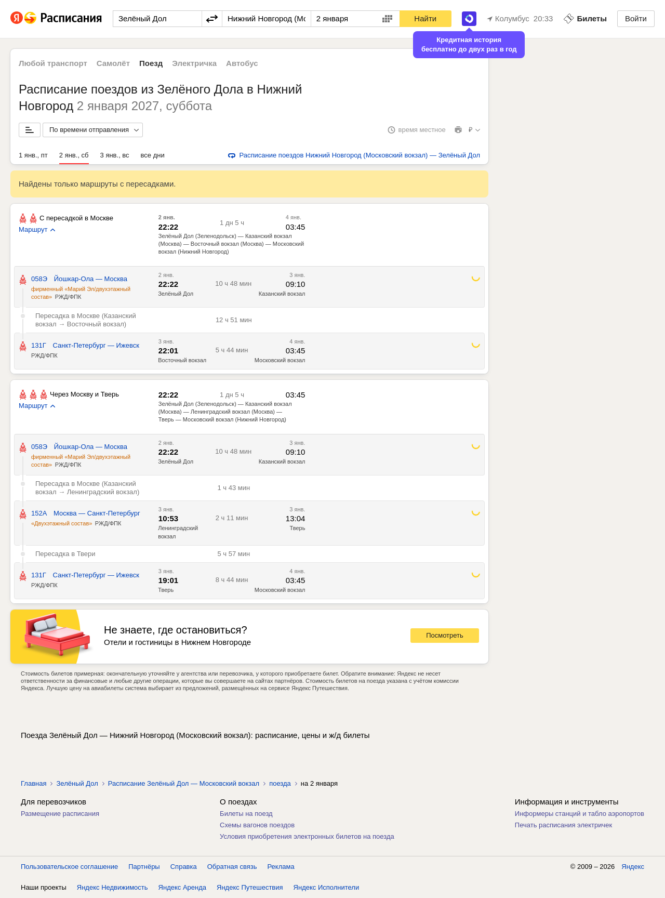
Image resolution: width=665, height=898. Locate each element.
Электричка (194, 63)
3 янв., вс (114, 155)
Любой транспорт (53, 63)
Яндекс (632, 866)
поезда (280, 783)
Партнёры (143, 866)
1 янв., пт (33, 155)
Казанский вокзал (282, 293)
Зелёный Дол (175, 293)
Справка (183, 866)
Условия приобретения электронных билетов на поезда (307, 836)
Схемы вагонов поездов (257, 825)
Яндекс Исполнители (327, 887)
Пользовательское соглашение (69, 866)
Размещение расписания (60, 813)
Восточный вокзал (182, 360)
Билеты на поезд (246, 813)
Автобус (242, 63)
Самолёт (113, 63)
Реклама (281, 866)
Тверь (297, 528)
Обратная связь (232, 866)
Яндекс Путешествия (250, 887)
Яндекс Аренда (182, 887)
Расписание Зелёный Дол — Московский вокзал (183, 783)
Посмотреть (444, 635)
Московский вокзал (280, 360)
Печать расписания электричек (563, 825)
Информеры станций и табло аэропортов (579, 813)
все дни (153, 155)
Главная (33, 783)
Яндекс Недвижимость (112, 887)
